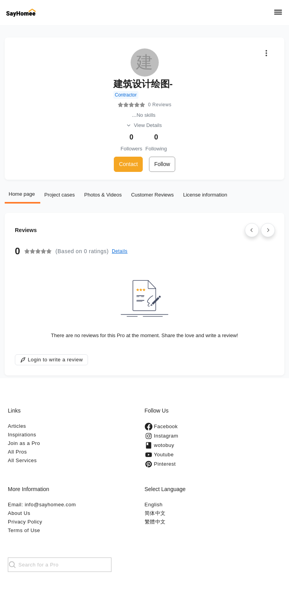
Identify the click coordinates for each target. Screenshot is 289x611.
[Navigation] (278, 12)
